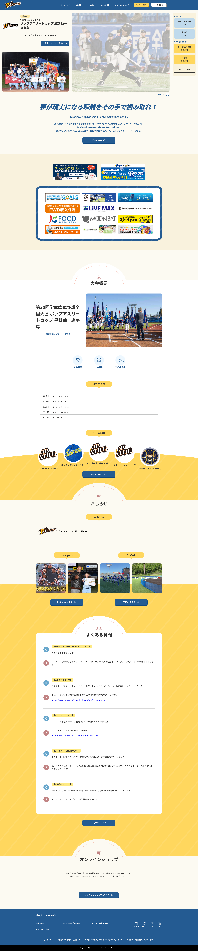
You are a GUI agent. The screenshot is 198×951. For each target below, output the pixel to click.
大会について (65, 5)
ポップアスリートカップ (56, 395)
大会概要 (78, 5)
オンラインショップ (122, 5)
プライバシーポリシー (70, 923)
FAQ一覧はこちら (98, 822)
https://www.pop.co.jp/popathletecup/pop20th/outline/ (78, 699)
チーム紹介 (91, 5)
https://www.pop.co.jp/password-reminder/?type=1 (76, 735)
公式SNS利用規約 (100, 923)
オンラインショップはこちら (97, 895)
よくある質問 (104, 5)
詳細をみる (97, 140)
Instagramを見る (65, 602)
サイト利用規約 (43, 929)
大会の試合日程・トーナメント (59, 333)
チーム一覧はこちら (98, 474)
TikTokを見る (129, 602)
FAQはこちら (184, 69)
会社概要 (40, 923)
